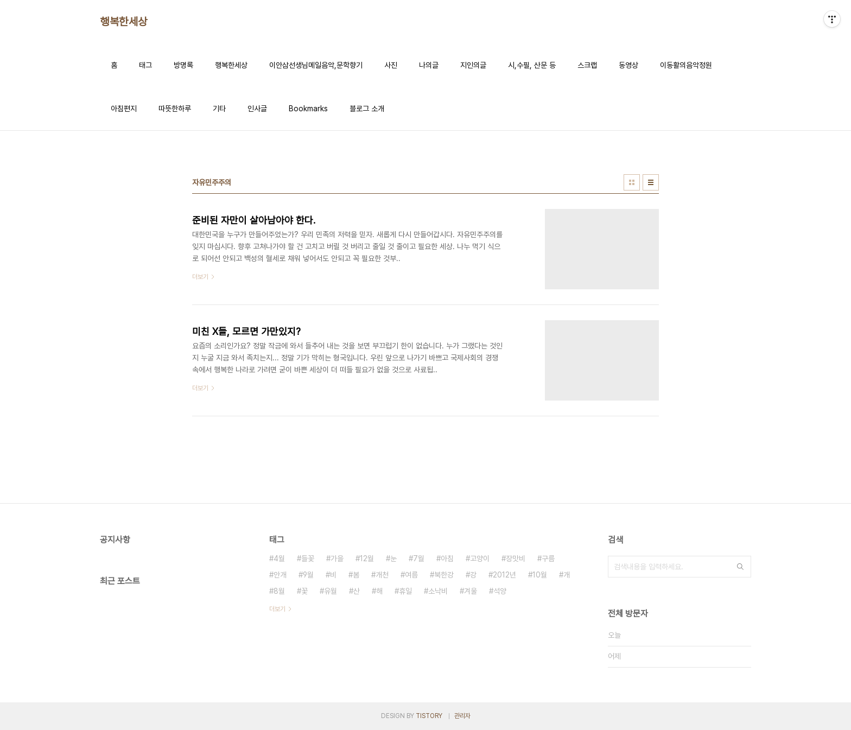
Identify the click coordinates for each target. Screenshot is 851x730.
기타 (219, 108)
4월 (279, 558)
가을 (337, 558)
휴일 (405, 591)
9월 (308, 574)
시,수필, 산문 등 (532, 65)
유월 (330, 591)
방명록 (183, 65)
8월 (279, 591)
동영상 (628, 65)
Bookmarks (308, 108)
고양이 (480, 558)
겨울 (470, 591)
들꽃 (307, 558)
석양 (499, 591)
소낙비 (438, 591)
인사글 (257, 108)
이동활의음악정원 (686, 65)
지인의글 (473, 65)
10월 (539, 574)
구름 (548, 558)
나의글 (429, 65)
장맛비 (515, 558)
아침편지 (124, 108)
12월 (367, 558)
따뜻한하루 (174, 108)
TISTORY (429, 716)
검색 (740, 566)
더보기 (277, 609)
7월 (418, 558)
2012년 (504, 574)
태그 (145, 65)
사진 (390, 65)
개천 (382, 574)
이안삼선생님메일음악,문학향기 (316, 65)
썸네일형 (632, 182)
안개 (280, 574)
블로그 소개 (367, 108)
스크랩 (587, 65)
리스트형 (651, 182)
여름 (411, 574)
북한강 (444, 574)
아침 (447, 558)
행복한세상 (124, 21)
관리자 (462, 716)
